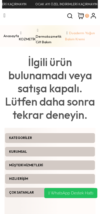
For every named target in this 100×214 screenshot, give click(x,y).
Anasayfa (11, 36)
